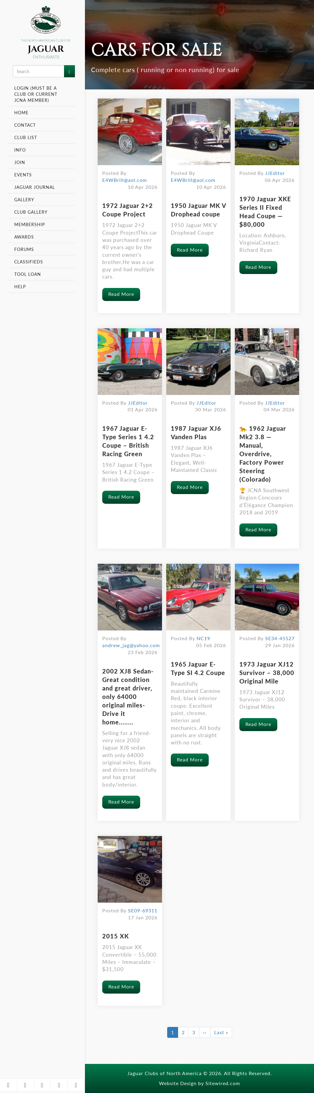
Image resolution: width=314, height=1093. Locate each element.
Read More (121, 293)
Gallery (24, 199)
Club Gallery (31, 212)
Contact (25, 125)
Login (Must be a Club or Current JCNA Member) (35, 94)
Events (23, 175)
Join (19, 162)
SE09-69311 (142, 910)
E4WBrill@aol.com (124, 179)
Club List (25, 137)
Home (21, 112)
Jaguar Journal (34, 187)
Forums (24, 249)
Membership (30, 224)
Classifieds (28, 262)
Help (20, 286)
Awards (24, 237)
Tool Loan (27, 274)
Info (20, 150)
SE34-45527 (280, 638)
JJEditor (275, 172)
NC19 (203, 638)
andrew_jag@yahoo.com (131, 645)
